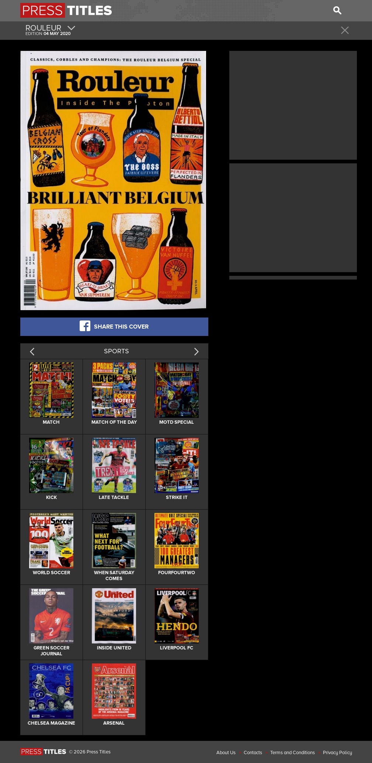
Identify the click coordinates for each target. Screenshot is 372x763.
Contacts (253, 753)
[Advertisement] (293, 104)
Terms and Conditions (292, 753)
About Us (226, 753)
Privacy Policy (337, 753)
